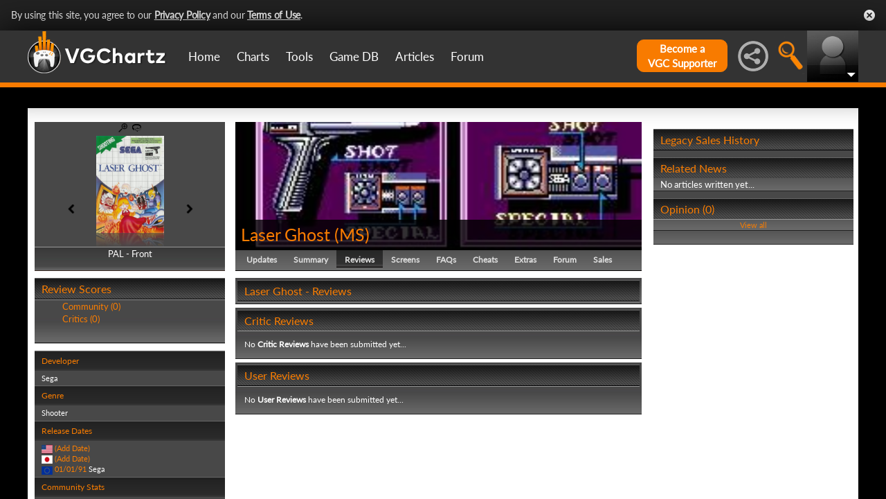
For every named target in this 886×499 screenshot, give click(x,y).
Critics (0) (81, 318)
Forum (467, 56)
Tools (299, 56)
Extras (525, 259)
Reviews (359, 259)
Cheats (485, 259)
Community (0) (91, 306)
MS (352, 234)
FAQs (446, 259)
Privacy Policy (182, 15)
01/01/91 (71, 468)
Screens (405, 259)
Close (869, 15)
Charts (253, 56)
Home (204, 56)
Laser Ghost (285, 234)
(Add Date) (72, 448)
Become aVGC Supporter (682, 55)
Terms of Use (273, 15)
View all (753, 224)
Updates (261, 259)
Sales (602, 259)
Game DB (354, 56)
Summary (310, 259)
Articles (414, 56)
